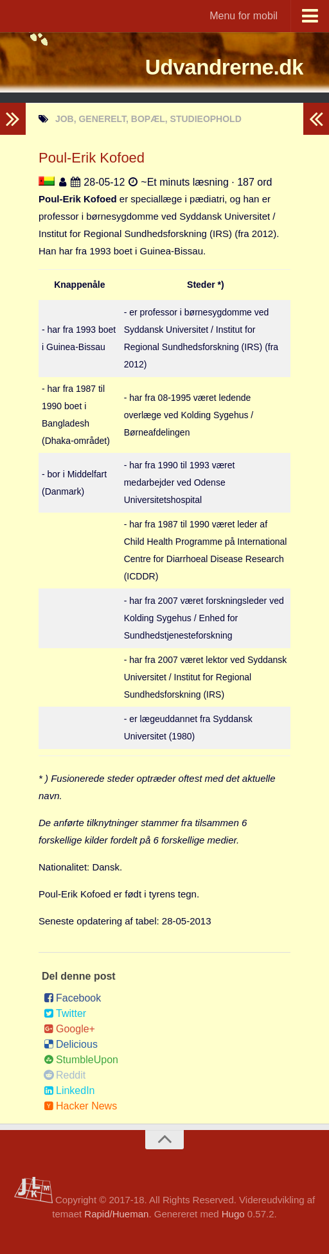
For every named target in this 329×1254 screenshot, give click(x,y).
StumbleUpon (81, 1059)
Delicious (71, 1044)
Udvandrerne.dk (202, 67)
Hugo (233, 1213)
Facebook (72, 998)
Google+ (69, 1028)
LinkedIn (69, 1090)
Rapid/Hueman (116, 1213)
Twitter (65, 1013)
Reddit (64, 1075)
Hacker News (80, 1105)
